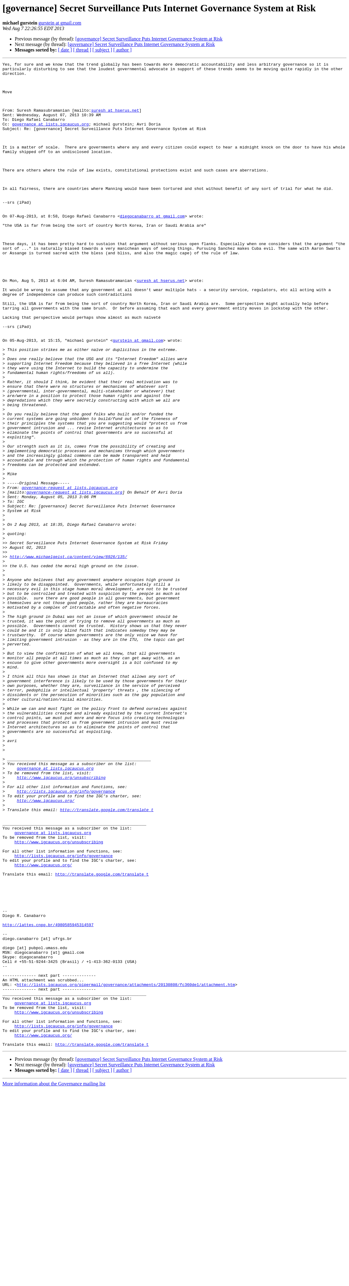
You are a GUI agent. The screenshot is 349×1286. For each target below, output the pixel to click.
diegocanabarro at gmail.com (152, 247)
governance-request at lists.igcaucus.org (69, 573)
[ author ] (122, 49)
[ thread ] (82, 49)
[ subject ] (102, 49)
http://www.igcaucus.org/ (45, 948)
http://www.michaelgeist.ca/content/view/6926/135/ (68, 656)
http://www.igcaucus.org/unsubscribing (61, 921)
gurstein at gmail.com (59, 22)
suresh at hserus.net (115, 120)
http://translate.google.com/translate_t (106, 959)
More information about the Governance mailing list (53, 1280)
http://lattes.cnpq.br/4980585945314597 (47, 1097)
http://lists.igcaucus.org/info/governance (66, 937)
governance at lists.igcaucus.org (50, 137)
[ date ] (65, 49)
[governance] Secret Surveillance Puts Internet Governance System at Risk (148, 38)
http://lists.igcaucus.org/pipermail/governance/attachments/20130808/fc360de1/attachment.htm (126, 1169)
